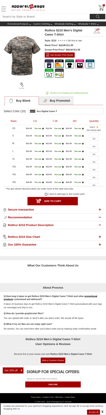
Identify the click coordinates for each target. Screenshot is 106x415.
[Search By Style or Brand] (45, 16)
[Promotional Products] (19, 23)
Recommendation (20, 217)
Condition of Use (48, 397)
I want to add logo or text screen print (64, 194)
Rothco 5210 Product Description (31, 225)
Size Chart (21, 88)
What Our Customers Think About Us (53, 265)
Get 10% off (11, 370)
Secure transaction (21, 209)
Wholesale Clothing (64, 24)
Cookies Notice (70, 397)
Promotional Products (18, 24)
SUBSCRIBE (53, 384)
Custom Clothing (41, 24)
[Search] (97, 16)
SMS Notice (59, 397)
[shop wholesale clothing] (65, 23)
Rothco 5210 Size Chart (24, 236)
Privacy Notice (36, 397)
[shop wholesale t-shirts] (88, 23)
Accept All (93, 412)
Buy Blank (19, 101)
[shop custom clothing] (42, 23)
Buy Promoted (56, 101)
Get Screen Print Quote (61, 55)
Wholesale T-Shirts (87, 24)
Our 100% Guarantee (22, 244)
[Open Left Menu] (3, 9)
